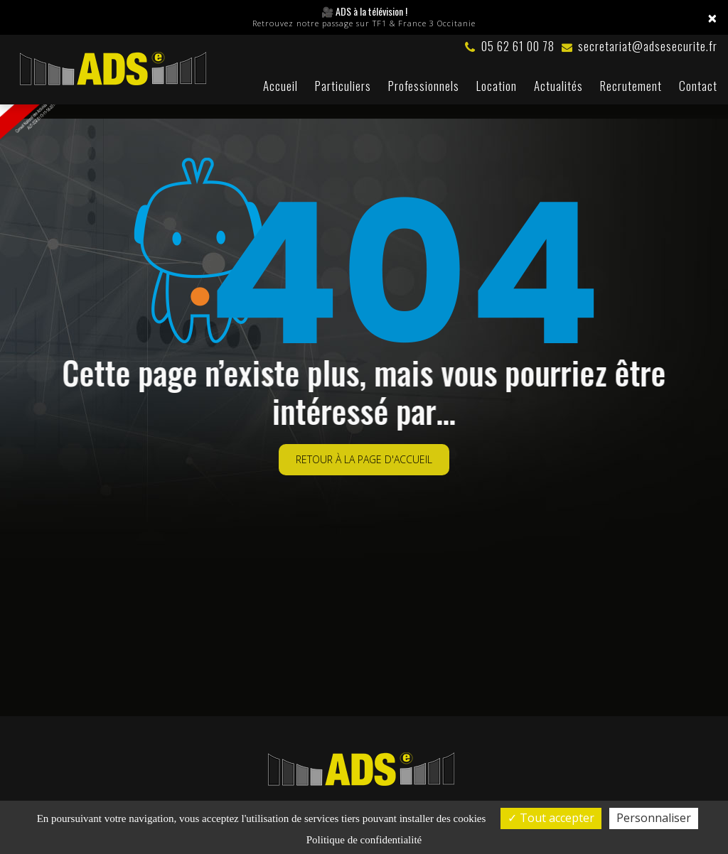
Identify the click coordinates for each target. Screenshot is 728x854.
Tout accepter (551, 818)
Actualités (558, 85)
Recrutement (631, 85)
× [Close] (712, 17)
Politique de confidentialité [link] (364, 839)
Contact (698, 85)
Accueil (280, 85)
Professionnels (423, 85)
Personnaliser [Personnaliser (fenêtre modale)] (653, 818)
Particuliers (343, 85)
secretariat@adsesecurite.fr (639, 46)
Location (496, 85)
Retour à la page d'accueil (364, 446)
